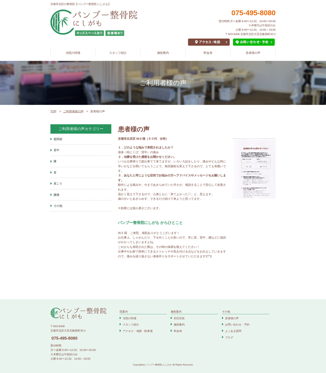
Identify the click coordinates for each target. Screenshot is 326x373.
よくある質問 (233, 331)
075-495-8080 (64, 338)
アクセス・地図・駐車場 (138, 331)
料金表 (208, 52)
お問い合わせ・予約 (237, 324)
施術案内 (163, 52)
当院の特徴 (73, 52)
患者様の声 (253, 52)
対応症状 (179, 318)
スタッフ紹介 (118, 52)
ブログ (229, 337)
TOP (53, 111)
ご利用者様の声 (73, 111)
